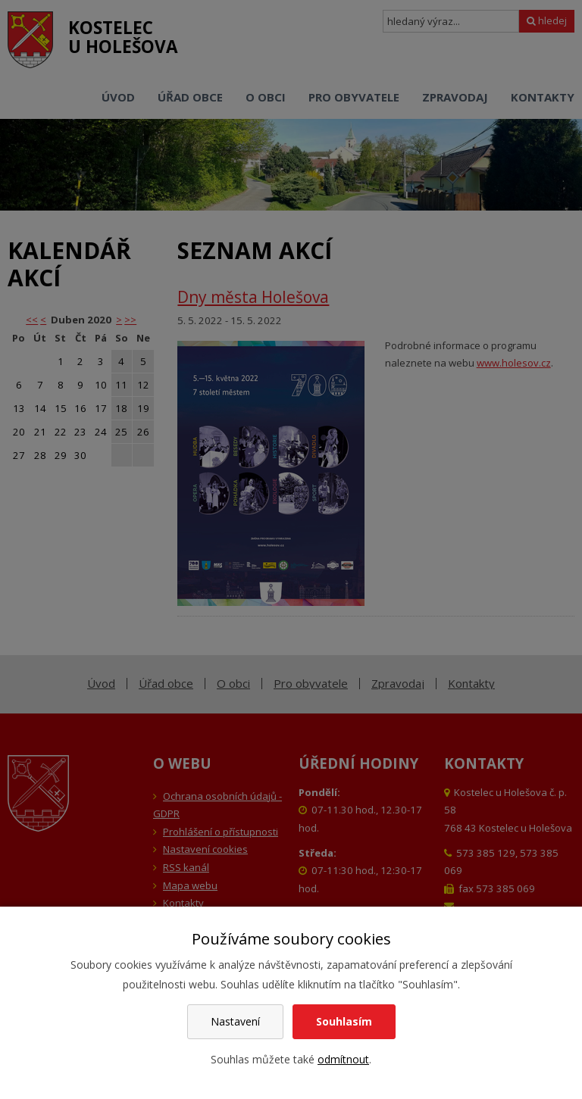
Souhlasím (344, 1021)
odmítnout (343, 1059)
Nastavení (235, 1021)
